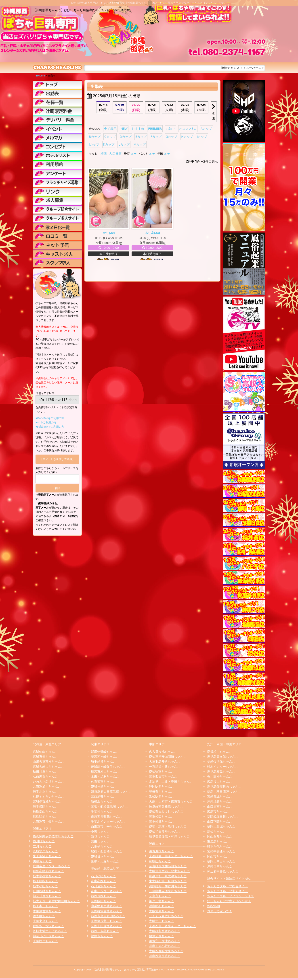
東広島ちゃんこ (218, 841)
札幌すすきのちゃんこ (48, 796)
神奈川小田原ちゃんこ (48, 936)
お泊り (170, 128)
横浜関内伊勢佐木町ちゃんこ (53, 836)
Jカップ (94, 144)
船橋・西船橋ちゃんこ (106, 851)
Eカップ (141, 136)
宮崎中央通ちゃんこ (221, 851)
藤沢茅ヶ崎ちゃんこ (105, 756)
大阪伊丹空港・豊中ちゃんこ (169, 871)
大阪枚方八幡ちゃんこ (164, 931)
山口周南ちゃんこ (219, 806)
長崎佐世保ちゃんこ (221, 761)
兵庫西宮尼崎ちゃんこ (164, 956)
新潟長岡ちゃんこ (103, 896)
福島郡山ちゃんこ (45, 811)
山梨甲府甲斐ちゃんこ (106, 906)
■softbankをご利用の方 (50, 426)
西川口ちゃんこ (44, 841)
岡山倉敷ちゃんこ (219, 836)
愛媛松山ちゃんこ (219, 751)
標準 (104, 153)
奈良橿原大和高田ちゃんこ (168, 866)
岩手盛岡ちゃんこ (45, 806)
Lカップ (123, 144)
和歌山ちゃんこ (160, 861)
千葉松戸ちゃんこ (45, 941)
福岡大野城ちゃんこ (221, 826)
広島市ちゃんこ (218, 811)
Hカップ (187, 136)
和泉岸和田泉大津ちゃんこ (168, 876)
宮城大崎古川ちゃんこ (48, 766)
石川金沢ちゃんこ (103, 886)
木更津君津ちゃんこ (47, 911)
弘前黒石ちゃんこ (45, 776)
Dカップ (125, 136)
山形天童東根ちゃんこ (48, 761)
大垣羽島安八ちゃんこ (164, 761)
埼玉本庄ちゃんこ (45, 906)
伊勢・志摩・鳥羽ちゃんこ (168, 826)
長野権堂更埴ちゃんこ (106, 911)
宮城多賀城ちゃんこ (47, 801)
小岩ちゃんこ (100, 831)
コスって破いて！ (219, 911)
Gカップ (171, 136)
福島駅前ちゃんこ (45, 816)
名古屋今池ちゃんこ (163, 751)
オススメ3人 (188, 128)
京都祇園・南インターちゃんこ (171, 856)
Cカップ (110, 136)
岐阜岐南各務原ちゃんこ (166, 806)
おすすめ (138, 128)
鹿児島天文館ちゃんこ (222, 756)
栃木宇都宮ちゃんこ (47, 876)
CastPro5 (217, 969)
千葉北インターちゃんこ (108, 821)
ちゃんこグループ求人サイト (227, 891)
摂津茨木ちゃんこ (161, 936)
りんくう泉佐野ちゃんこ (166, 916)
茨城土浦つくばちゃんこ (50, 931)
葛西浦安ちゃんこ (103, 796)
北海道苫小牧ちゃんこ (48, 821)
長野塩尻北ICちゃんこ (106, 921)
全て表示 (110, 128)
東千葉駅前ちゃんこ (47, 856)
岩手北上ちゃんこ (45, 791)
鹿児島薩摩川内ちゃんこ (224, 786)
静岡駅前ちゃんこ (161, 786)
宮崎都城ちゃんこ (219, 796)
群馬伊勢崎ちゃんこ (105, 751)
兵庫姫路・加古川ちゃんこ (168, 886)
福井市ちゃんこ (102, 936)
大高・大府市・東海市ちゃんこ (171, 801)
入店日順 (115, 153)
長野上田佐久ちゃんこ (106, 926)
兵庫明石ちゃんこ (161, 906)
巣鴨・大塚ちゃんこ (105, 861)
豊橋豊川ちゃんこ (161, 791)
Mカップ (140, 144)
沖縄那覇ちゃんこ (219, 801)
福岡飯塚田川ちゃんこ (222, 816)
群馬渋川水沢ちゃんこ (48, 926)
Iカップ (202, 136)
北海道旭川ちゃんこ (47, 786)
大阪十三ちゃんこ (161, 921)
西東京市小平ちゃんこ (106, 826)
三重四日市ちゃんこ (163, 776)
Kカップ (109, 144)
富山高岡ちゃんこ (103, 881)
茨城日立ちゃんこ (103, 856)
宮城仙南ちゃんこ (45, 751)
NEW (124, 128)
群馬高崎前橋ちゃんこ (48, 871)
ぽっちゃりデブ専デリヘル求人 (229, 901)
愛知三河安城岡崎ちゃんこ (168, 756)
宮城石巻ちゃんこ (45, 756)
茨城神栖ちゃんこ (103, 786)
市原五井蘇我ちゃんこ (106, 816)
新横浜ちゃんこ (102, 801)
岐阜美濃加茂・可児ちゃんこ (169, 836)
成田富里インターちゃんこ (51, 866)
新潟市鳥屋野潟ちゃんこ (108, 916)
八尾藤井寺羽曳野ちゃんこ (168, 891)
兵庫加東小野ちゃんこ (164, 946)
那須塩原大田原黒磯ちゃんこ (111, 791)
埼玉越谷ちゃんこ (103, 761)
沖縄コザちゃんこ (219, 866)
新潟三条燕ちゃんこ (105, 931)
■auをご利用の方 (46, 422)
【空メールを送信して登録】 (57, 459)
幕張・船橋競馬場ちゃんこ (109, 806)
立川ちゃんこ (42, 846)
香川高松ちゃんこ (219, 776)
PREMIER (155, 128)
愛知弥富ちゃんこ (161, 771)
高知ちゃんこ (216, 831)
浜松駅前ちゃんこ (161, 796)
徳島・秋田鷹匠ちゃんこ (224, 791)
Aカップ (206, 128)
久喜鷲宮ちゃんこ (103, 781)
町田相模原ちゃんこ (47, 891)
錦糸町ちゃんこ (44, 916)
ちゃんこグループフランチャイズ (230, 896)
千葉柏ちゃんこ (102, 811)
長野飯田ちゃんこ (103, 901)
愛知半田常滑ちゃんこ (164, 831)
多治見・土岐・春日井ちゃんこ (171, 781)
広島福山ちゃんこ (219, 781)
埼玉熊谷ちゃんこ (45, 881)
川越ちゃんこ (42, 861)
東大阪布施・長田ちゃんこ (168, 881)
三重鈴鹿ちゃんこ (161, 821)
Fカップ (156, 136)
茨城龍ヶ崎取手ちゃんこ (108, 766)
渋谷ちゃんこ (100, 836)
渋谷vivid (213, 906)
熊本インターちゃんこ (222, 766)
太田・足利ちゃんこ (105, 776)
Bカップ (94, 136)
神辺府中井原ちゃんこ (222, 871)
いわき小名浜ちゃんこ (48, 781)
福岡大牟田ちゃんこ (221, 861)
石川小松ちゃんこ (103, 876)
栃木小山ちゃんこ (45, 886)
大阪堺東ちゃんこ (161, 911)
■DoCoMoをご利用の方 (50, 418)
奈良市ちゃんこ (160, 896)
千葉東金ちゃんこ (45, 921)
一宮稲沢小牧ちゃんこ (164, 766)
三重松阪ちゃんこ (161, 816)
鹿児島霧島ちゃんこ (221, 771)
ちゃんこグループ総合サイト (227, 886)
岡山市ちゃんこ (218, 856)
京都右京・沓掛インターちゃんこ (172, 926)
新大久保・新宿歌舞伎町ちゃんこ (56, 901)
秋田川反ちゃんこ (45, 771)
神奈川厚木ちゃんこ (47, 896)
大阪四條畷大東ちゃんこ (166, 951)
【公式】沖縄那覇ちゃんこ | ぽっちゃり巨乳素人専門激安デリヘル (129, 969)
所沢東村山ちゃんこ (105, 771)
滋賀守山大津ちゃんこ (164, 941)
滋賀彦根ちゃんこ (161, 851)
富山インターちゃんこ (106, 891)
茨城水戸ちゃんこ (45, 851)
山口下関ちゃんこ (219, 821)
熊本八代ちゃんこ (219, 846)
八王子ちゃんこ (102, 846)
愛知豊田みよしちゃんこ (166, 811)
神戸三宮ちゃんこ (161, 901)
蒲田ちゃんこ (100, 841)
